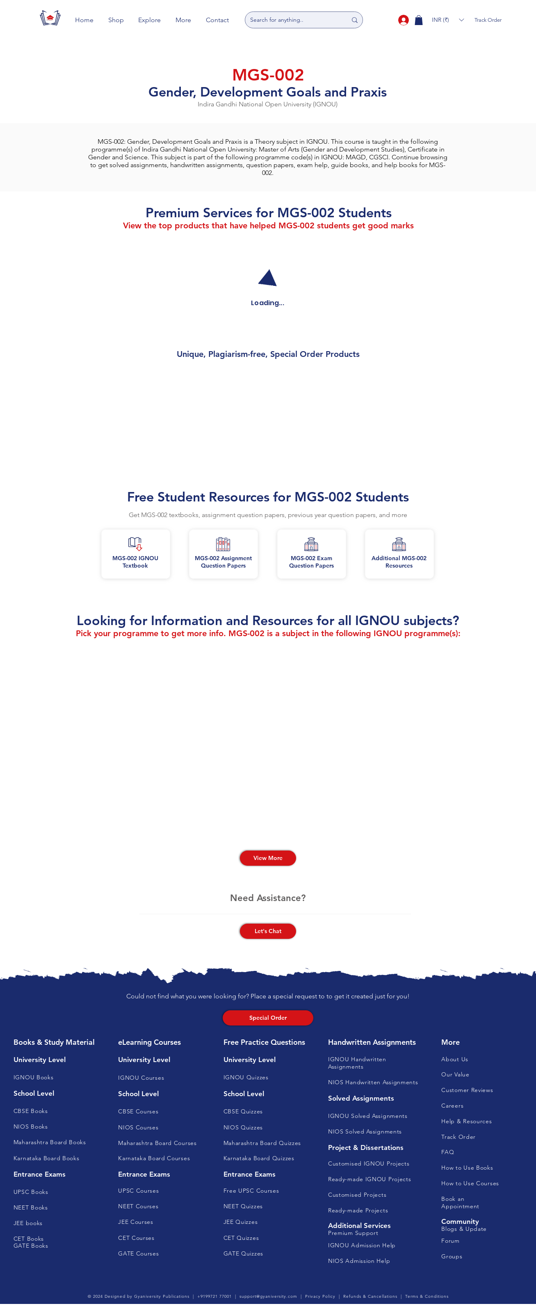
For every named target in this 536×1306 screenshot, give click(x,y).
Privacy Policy (320, 1296)
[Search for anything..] (292, 20)
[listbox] (448, 20)
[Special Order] (268, 1017)
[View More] (268, 858)
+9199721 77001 (214, 1296)
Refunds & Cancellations (370, 1296)
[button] (116, 20)
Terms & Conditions (427, 1296)
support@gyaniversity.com (268, 1296)
